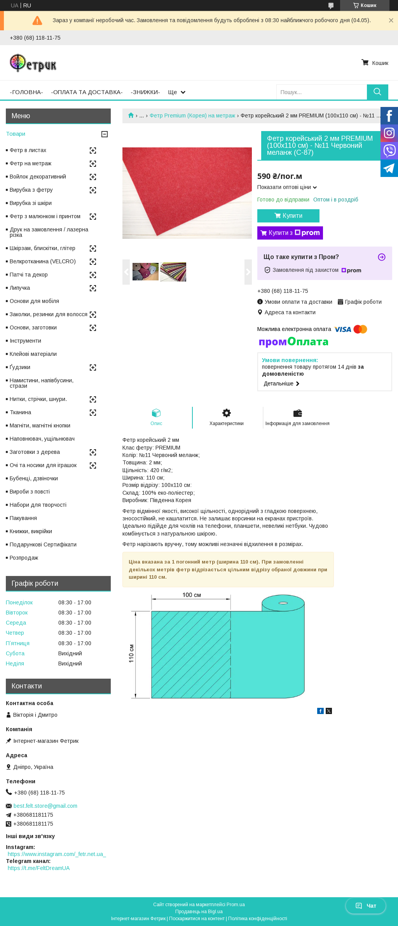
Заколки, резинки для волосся (48, 314)
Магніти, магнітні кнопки (40, 425)
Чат (365, 905)
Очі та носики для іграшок (43, 465)
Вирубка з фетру (31, 190)
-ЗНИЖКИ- (145, 92)
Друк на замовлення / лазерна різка (49, 232)
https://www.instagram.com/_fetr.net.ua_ (57, 854)
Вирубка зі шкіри (31, 203)
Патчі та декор (29, 274)
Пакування (23, 518)
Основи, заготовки (33, 327)
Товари (15, 133)
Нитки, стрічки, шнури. (38, 399)
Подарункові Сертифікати (43, 544)
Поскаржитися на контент (197, 918)
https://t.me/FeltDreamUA (39, 868)
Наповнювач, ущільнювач (42, 439)
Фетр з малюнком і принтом (45, 216)
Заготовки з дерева (35, 452)
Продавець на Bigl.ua (199, 911)
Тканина (20, 412)
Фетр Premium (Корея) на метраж (192, 115)
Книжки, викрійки (31, 531)
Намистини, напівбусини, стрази (41, 383)
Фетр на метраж (30, 163)
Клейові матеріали (33, 354)
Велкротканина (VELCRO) (43, 261)
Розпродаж (24, 558)
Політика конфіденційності (257, 918)
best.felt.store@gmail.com (45, 806)
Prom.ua (236, 904)
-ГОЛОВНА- (26, 92)
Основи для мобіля (34, 301)
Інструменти (25, 341)
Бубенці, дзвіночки (34, 478)
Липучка (20, 288)
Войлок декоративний (38, 176)
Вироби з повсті (30, 491)
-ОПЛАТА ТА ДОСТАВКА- (87, 92)
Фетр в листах (28, 150)
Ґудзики (20, 367)
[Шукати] (377, 92)
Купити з (294, 232)
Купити (292, 215)
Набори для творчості (38, 505)
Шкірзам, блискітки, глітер (42, 248)
